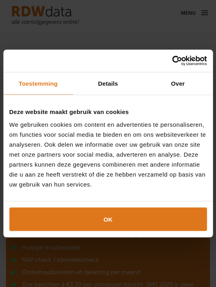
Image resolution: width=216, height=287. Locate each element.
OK (108, 219)
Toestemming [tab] (38, 83)
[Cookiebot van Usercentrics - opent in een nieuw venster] (172, 61)
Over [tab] (178, 83)
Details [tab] (108, 83)
